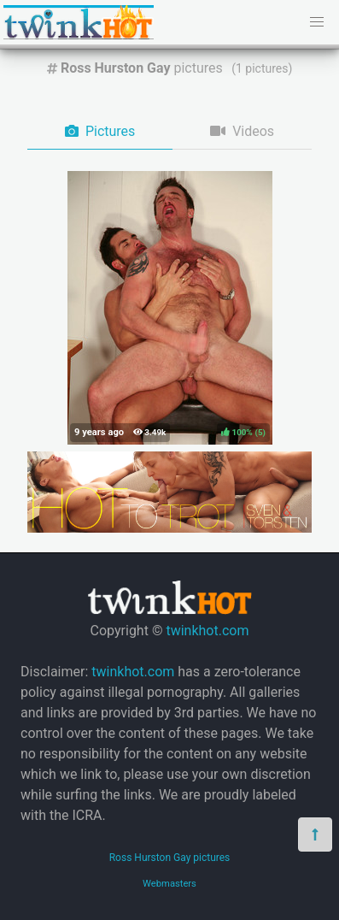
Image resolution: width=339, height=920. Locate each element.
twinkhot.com (207, 630)
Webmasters (169, 883)
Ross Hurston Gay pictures (170, 858)
